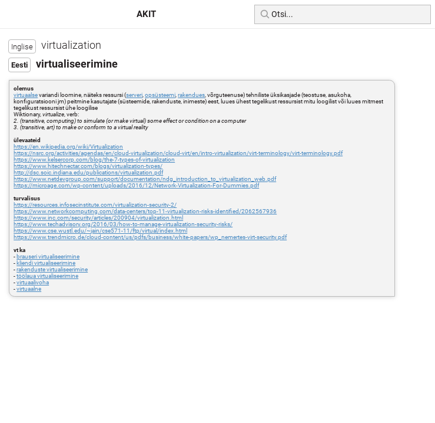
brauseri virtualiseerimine (47, 256)
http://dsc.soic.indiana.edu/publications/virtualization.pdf (88, 172)
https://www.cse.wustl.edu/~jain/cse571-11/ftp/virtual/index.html (100, 230)
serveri (134, 95)
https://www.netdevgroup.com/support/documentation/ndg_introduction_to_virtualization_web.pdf (145, 179)
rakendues (191, 95)
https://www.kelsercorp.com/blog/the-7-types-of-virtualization (94, 159)
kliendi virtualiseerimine (45, 263)
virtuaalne (28, 289)
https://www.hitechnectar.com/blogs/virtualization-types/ (88, 166)
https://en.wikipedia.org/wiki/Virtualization (68, 146)
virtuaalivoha (32, 282)
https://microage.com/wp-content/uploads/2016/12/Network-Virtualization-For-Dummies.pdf (136, 185)
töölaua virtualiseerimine (47, 276)
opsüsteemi (160, 95)
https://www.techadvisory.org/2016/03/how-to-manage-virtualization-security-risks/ (123, 224)
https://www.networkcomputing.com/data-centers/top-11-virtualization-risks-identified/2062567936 (145, 211)
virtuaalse (26, 95)
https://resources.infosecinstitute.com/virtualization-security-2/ (95, 205)
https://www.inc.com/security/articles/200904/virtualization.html (98, 217)
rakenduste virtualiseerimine (52, 269)
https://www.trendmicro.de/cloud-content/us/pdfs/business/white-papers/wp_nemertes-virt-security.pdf (150, 237)
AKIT (146, 14)
